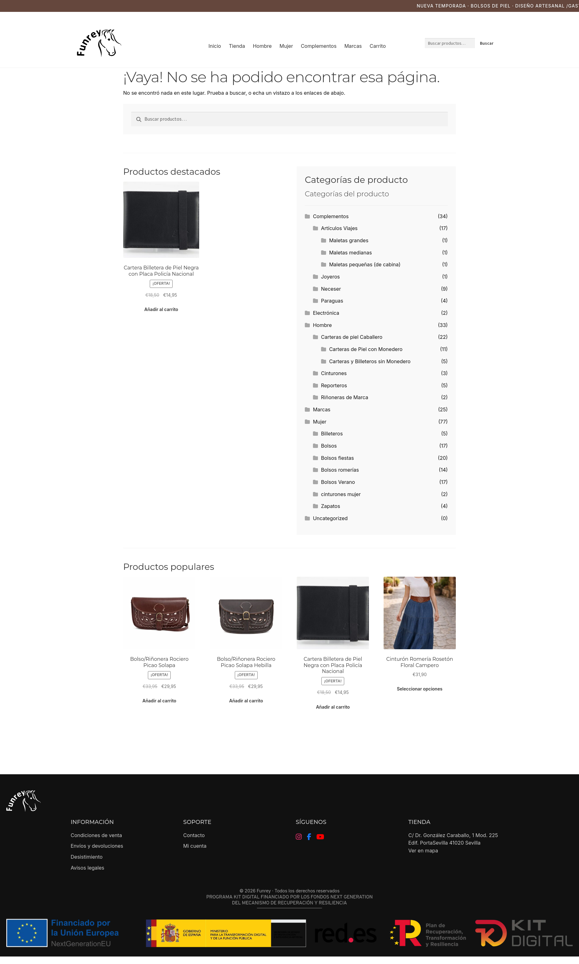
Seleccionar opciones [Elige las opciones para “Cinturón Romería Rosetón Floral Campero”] (419, 688)
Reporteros (334, 385)
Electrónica (326, 313)
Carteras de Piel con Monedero (366, 349)
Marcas (353, 46)
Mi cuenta (195, 846)
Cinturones (334, 373)
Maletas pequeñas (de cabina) (364, 264)
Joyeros (330, 277)
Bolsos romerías (340, 470)
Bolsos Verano (338, 482)
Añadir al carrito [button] (161, 309)
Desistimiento (87, 857)
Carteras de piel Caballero (351, 337)
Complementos (318, 46)
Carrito (378, 46)
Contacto (194, 835)
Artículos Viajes (339, 228)
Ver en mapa (423, 850)
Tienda (237, 46)
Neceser (331, 289)
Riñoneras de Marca (344, 397)
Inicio (215, 46)
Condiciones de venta (96, 835)
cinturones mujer (341, 494)
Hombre (262, 46)
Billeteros (332, 433)
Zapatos (330, 506)
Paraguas (332, 301)
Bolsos (329, 446)
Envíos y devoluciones (97, 846)
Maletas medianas (350, 252)
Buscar (486, 43)
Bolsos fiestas (337, 458)
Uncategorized (330, 518)
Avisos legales (87, 868)
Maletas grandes (349, 240)
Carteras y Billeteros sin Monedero (370, 361)
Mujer (286, 46)
